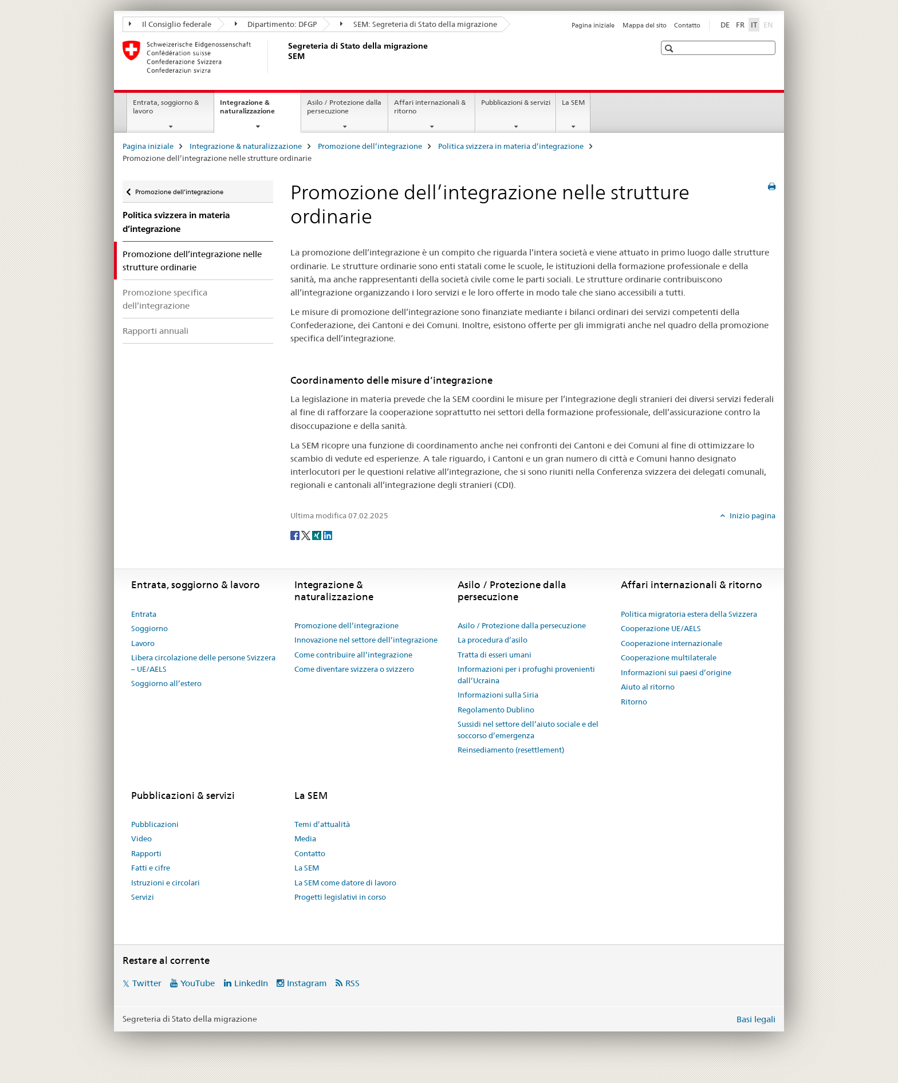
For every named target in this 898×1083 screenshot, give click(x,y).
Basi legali (755, 1019)
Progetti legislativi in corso (340, 896)
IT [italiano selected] (754, 24)
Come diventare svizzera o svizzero (354, 669)
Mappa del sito (645, 25)
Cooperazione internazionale (671, 643)
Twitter (147, 983)
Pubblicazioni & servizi (515, 102)
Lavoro (143, 643)
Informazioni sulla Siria (498, 694)
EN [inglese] (769, 24)
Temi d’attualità (322, 824)
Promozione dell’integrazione (370, 146)
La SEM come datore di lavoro (345, 882)
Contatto (687, 25)
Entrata (143, 614)
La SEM (573, 102)
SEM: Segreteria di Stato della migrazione (418, 24)
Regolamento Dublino (496, 709)
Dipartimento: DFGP (276, 24)
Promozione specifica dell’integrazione (165, 299)
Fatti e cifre (150, 867)
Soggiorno (149, 628)
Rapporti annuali (155, 330)
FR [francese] (740, 24)
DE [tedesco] (725, 24)
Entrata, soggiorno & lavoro (166, 106)
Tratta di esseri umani (494, 654)
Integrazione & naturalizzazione (260, 110)
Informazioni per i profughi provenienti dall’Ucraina (526, 674)
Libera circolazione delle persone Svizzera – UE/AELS (203, 663)
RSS (352, 983)
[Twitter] (306, 534)
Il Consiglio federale (170, 24)
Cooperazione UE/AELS (661, 628)
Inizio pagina (751, 515)
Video (141, 838)
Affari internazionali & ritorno (430, 106)
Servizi (142, 896)
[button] (670, 48)
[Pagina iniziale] (286, 57)
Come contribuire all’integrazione (353, 654)
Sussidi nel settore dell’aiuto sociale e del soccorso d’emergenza (528, 729)
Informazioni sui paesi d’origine (676, 672)
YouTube (197, 983)
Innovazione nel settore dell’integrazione (366, 639)
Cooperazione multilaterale (668, 657)
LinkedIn (251, 983)
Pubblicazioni (155, 824)
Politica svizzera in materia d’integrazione (511, 146)
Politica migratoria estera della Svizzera (689, 614)
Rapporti (146, 853)
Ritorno (634, 701)
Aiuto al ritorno (648, 686)
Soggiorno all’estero (166, 683)
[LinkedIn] (327, 534)
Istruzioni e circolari (165, 882)
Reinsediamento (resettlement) (511, 749)
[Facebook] (295, 534)
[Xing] (317, 534)
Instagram (307, 983)
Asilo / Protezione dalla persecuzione (344, 106)
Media (305, 838)
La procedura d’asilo (492, 639)
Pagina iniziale (593, 25)
